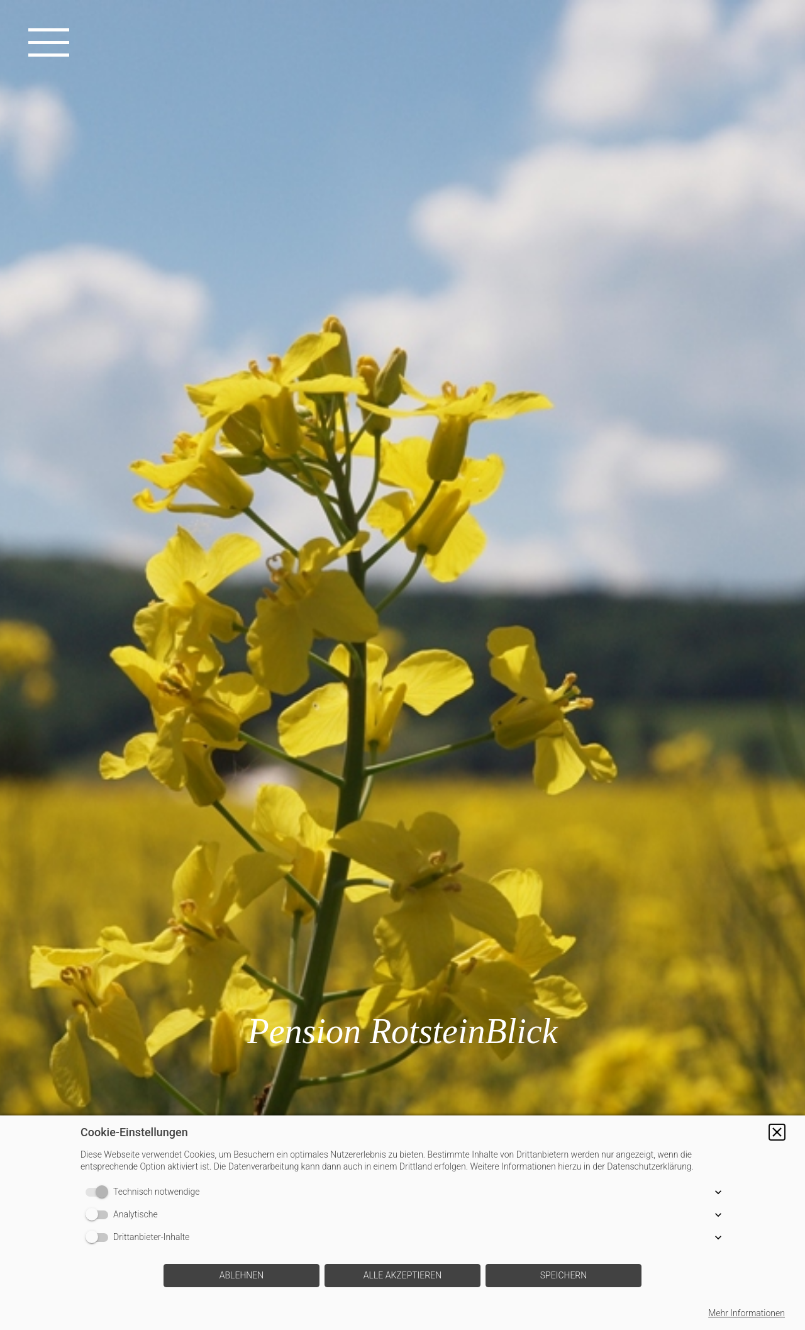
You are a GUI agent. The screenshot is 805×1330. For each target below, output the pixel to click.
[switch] (99, 1192)
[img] (402, 665)
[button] (777, 1132)
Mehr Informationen (746, 1313)
